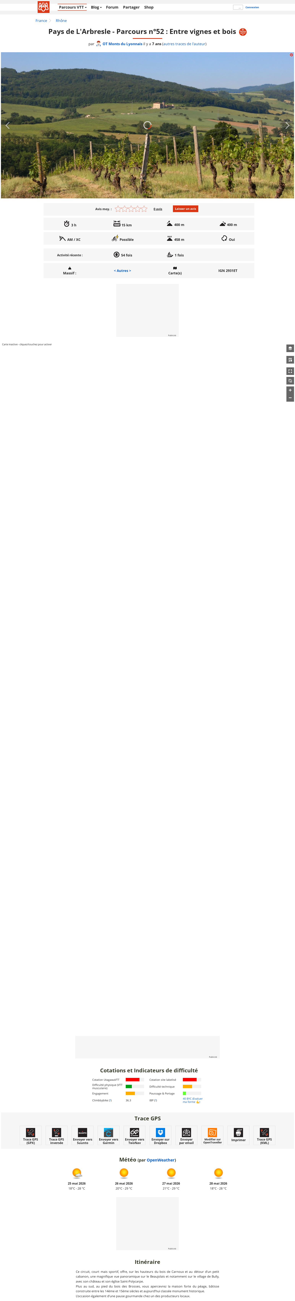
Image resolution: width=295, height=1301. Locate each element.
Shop (149, 7)
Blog (95, 7)
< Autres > (122, 270)
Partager (131, 7)
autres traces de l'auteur (184, 43)
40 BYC (187, 1098)
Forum (112, 7)
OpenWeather (161, 1160)
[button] (290, 348)
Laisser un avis (185, 209)
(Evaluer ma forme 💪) (193, 1100)
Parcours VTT (71, 7)
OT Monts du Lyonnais (119, 43)
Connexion (252, 7)
